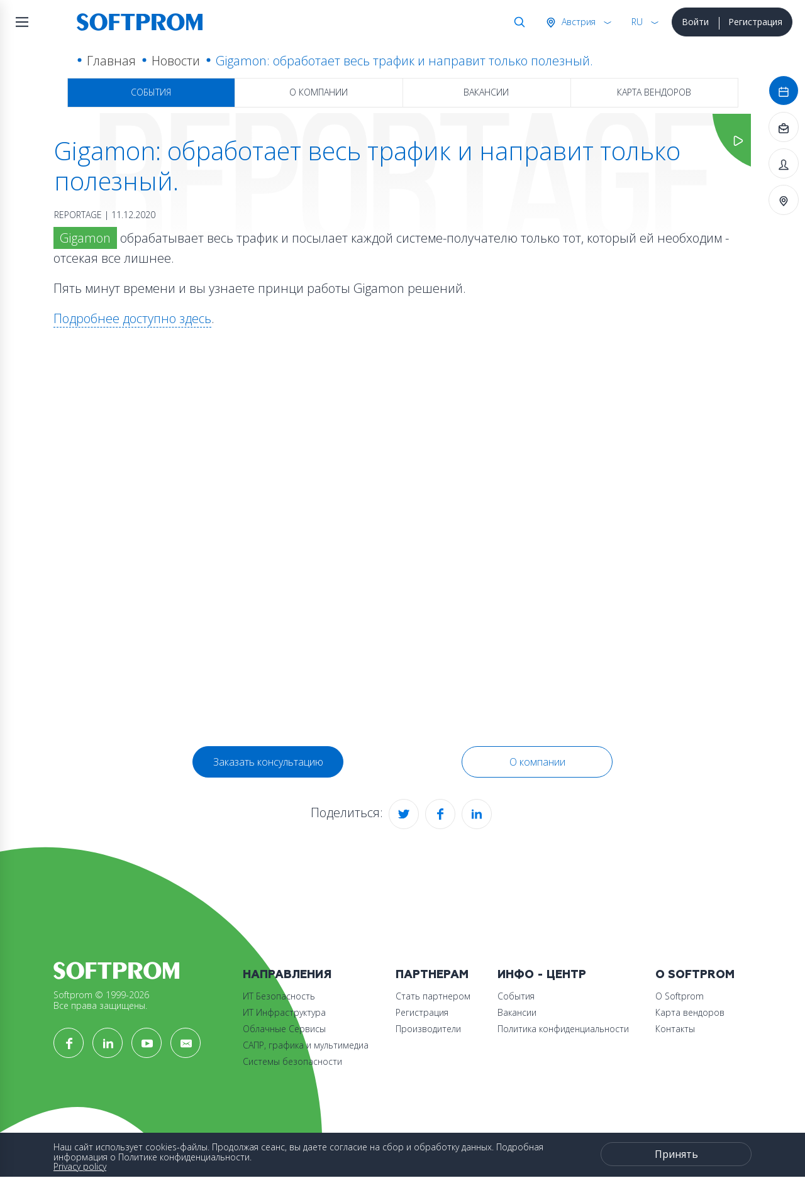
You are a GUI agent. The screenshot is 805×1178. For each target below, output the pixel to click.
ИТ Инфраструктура (284, 1012)
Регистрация (755, 22)
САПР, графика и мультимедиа (306, 1045)
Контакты (675, 1029)
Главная (111, 60)
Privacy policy (79, 1166)
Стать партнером (433, 996)
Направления (287, 974)
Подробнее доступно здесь (132, 318)
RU (637, 22)
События (151, 92)
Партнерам (432, 974)
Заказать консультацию (268, 762)
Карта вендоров (654, 92)
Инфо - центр (541, 974)
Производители (428, 1029)
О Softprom (695, 974)
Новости (176, 60)
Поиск (517, 22)
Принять (676, 1154)
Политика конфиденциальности (563, 1029)
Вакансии (486, 92)
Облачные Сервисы (284, 1029)
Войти (695, 22)
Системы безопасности (292, 1061)
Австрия (577, 22)
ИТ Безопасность (279, 996)
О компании (318, 92)
